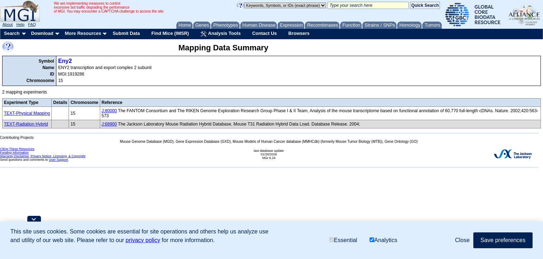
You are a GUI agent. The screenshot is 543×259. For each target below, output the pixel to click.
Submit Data (126, 33)
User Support (58, 160)
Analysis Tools (220, 34)
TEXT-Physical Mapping (27, 113)
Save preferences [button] (503, 240)
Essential (343, 240)
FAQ (32, 24)
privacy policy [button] (143, 240)
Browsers (299, 33)
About (8, 24)
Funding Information (14, 152)
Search (11, 33)
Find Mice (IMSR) (170, 33)
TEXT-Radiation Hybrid (26, 124)
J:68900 (109, 124)
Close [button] (462, 240)
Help (20, 24)
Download (42, 33)
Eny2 (65, 61)
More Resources (83, 33)
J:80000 (109, 110)
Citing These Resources (17, 149)
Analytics (383, 240)
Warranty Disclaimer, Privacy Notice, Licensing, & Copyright (42, 156)
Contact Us (264, 33)
